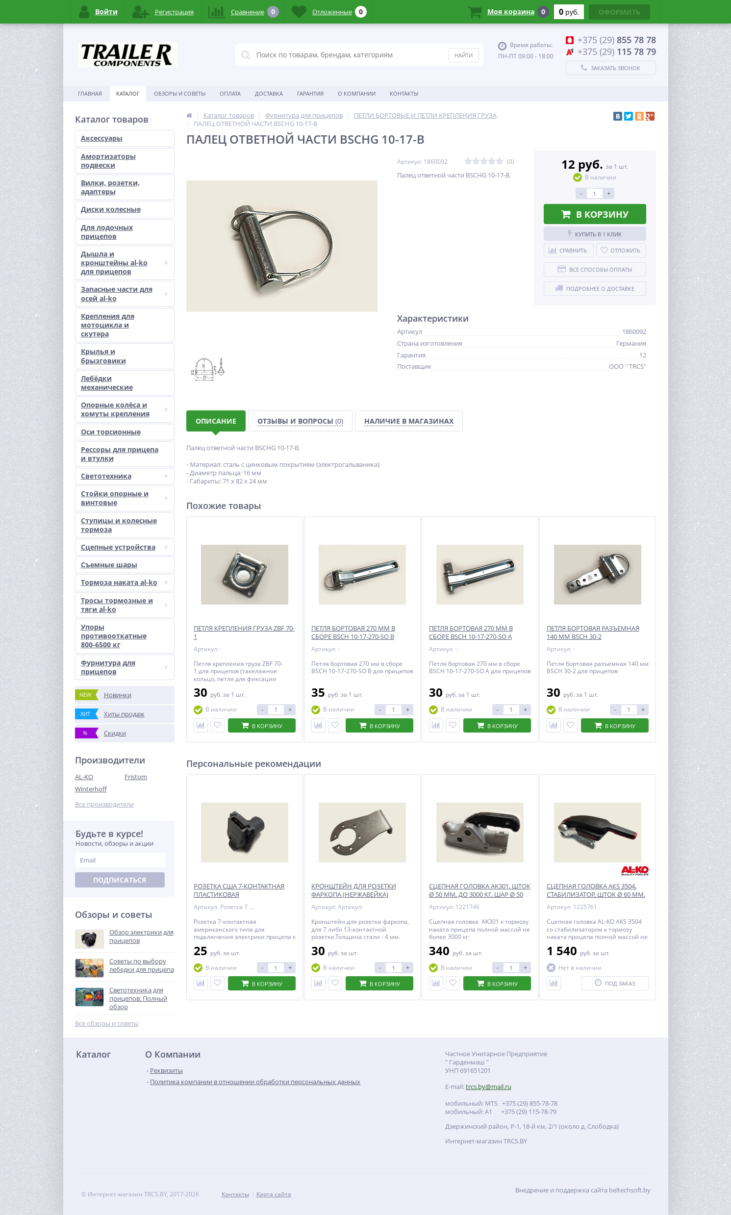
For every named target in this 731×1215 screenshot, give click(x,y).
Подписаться (119, 880)
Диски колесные (111, 209)
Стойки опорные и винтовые (124, 498)
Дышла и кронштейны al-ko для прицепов (124, 262)
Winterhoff (91, 789)
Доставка (269, 93)
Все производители (104, 804)
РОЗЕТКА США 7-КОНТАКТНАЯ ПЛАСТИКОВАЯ (239, 890)
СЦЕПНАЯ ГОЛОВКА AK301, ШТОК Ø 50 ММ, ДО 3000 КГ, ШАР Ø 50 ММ (479, 894)
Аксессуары (102, 138)
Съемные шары (109, 564)
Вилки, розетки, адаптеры (110, 187)
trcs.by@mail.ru (488, 1086)
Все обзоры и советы (107, 1023)
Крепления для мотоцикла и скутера (107, 324)
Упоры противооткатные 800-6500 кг (114, 635)
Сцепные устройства (124, 547)
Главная (90, 93)
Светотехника (124, 476)
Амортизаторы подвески (108, 161)
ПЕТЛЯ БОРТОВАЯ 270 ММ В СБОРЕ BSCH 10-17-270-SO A (471, 632)
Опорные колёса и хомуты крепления (124, 409)
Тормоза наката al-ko (124, 582)
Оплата (230, 93)
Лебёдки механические (107, 383)
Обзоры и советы (179, 93)
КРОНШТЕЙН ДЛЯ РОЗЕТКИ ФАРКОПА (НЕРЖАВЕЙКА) (353, 890)
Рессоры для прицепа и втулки (119, 454)
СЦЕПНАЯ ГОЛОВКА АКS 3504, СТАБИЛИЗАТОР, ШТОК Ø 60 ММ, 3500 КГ (596, 894)
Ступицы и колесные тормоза (119, 525)
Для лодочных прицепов (107, 232)
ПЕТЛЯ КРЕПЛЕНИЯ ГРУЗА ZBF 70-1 (244, 632)
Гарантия (310, 93)
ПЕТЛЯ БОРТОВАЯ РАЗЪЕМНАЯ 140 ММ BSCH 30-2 (593, 632)
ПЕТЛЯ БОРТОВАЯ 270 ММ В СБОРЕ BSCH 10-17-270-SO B (353, 632)
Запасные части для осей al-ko (124, 293)
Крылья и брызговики (103, 356)
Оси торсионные (111, 431)
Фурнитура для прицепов (124, 667)
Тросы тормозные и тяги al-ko (124, 605)
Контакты (404, 93)
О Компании (357, 93)
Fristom (136, 776)
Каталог (128, 93)
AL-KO (84, 776)
